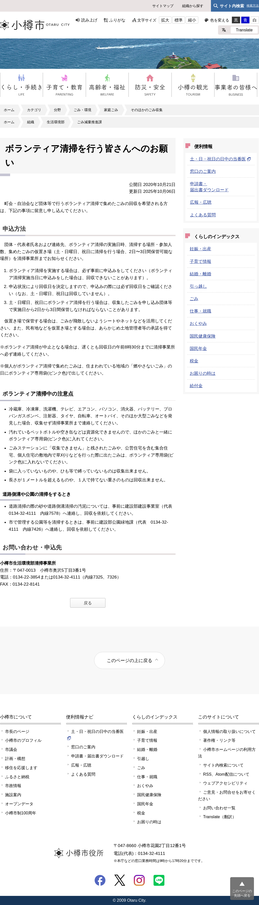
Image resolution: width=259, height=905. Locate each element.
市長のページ (17, 731)
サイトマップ (163, 6)
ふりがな (117, 20)
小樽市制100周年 (20, 813)
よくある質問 (203, 214)
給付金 (196, 385)
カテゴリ (34, 110)
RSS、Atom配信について (226, 774)
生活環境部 (55, 122)
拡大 (165, 20)
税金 (194, 360)
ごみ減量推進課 (89, 122)
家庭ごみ (111, 110)
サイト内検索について (223, 765)
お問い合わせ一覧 (219, 808)
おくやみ (198, 323)
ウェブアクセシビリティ (225, 783)
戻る (88, 603)
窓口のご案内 (203, 171)
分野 (57, 110)
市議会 (11, 749)
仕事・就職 (200, 311)
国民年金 (198, 348)
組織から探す (192, 6)
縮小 (192, 20)
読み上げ (89, 20)
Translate (244, 30)
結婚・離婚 (200, 273)
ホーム (9, 110)
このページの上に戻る (129, 660)
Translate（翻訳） (219, 816)
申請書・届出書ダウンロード (97, 756)
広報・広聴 (200, 202)
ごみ (194, 298)
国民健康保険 (202, 336)
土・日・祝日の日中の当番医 (220, 158)
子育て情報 (200, 261)
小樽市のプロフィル (23, 740)
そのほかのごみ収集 (147, 110)
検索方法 (253, 5)
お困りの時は (202, 373)
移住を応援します (21, 767)
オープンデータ (19, 803)
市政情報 (13, 785)
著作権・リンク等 (219, 740)
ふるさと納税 (17, 776)
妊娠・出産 (200, 248)
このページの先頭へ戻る (242, 893)
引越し (143, 758)
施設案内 (13, 794)
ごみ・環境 (82, 110)
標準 (179, 20)
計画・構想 (15, 758)
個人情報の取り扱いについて (229, 731)
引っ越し (198, 286)
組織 (30, 122)
